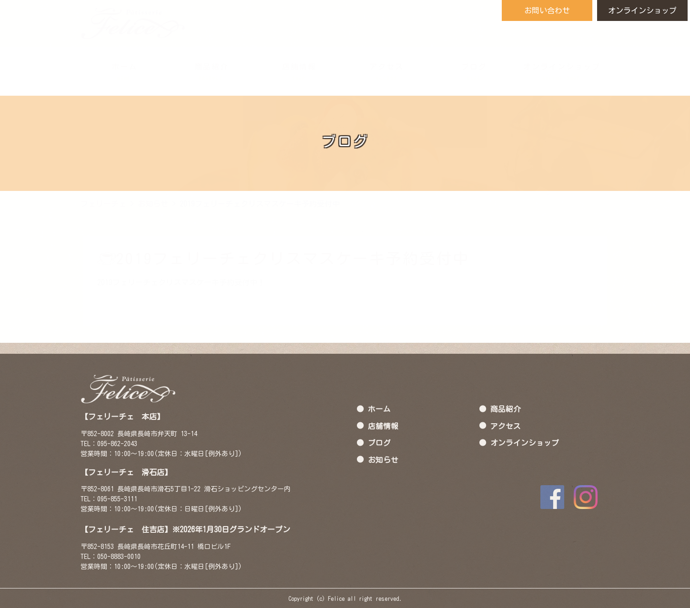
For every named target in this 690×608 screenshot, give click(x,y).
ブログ (379, 442)
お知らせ (383, 459)
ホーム (379, 408)
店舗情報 (383, 425)
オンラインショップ (642, 10)
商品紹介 (505, 408)
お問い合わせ (547, 10)
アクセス (505, 425)
